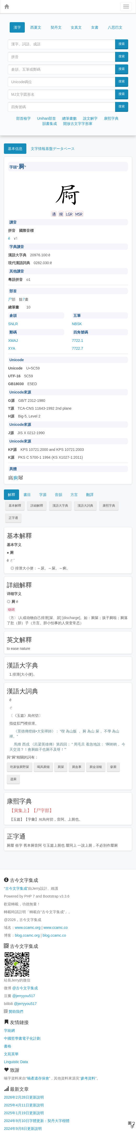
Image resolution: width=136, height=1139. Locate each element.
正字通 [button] (13, 518)
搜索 (122, 44)
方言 (74, 495)
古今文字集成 (16, 888)
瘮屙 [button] (113, 767)
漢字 (17, 27)
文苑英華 (11, 1054)
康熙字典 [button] (109, 505)
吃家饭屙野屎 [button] (19, 767)
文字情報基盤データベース (53, 149)
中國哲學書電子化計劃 (22, 1038)
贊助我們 (16, 1011)
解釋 (11, 495)
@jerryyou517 (23, 996)
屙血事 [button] (76, 767)
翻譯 (89, 495)
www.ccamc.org (27, 927)
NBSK (77, 324)
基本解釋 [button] (15, 505)
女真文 (76, 27)
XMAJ (13, 340)
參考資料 (88, 1078)
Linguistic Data (16, 1062)
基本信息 (15, 149)
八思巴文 (115, 27)
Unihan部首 (46, 118)
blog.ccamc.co (54, 935)
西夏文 (35, 28)
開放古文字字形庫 (77, 124)
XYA (11, 348)
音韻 (58, 495)
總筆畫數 (69, 118)
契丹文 (56, 27)
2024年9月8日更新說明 (23, 1128)
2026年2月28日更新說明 (24, 1097)
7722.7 (77, 348)
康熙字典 (111, 118)
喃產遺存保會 (38, 1078)
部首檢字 (23, 118)
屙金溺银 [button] (96, 767)
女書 (94, 27)
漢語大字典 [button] (60, 505)
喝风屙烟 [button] (43, 767)
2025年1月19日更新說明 (24, 1113)
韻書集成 (49, 124)
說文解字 (90, 118)
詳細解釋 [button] (37, 505)
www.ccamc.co (55, 927)
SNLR (13, 324)
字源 (42, 495)
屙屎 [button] (61, 767)
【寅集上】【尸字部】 (31, 810)
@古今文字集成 (25, 988)
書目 (27, 495)
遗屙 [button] (13, 779)
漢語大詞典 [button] (85, 505)
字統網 (9, 1030)
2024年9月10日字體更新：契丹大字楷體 (36, 1121)
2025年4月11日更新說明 (24, 1105)
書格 (7, 1046)
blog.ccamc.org (27, 935)
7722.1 (77, 340)
